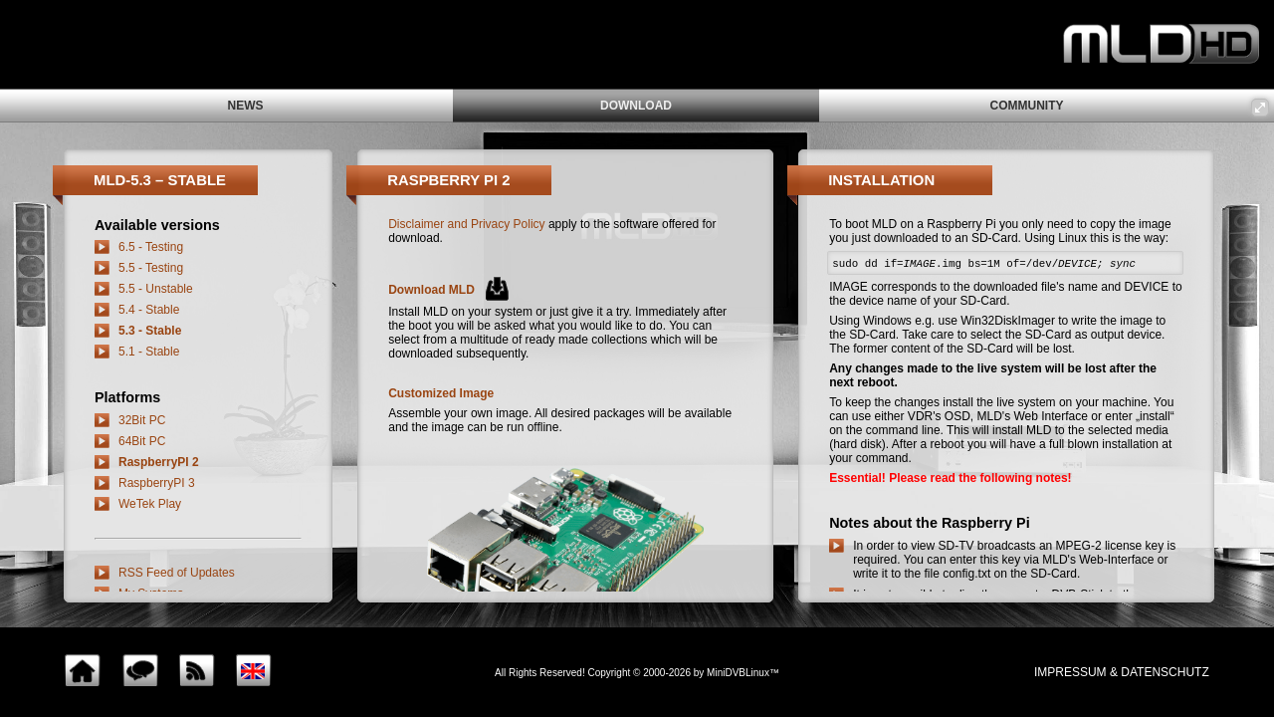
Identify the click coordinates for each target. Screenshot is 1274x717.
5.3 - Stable (149, 331)
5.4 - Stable (148, 310)
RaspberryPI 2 (158, 462)
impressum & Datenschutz (1121, 672)
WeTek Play (149, 504)
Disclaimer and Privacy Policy (466, 224)
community (1027, 106)
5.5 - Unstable (155, 289)
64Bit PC (141, 441)
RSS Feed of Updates (176, 573)
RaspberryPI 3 (156, 483)
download (636, 106)
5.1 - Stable (148, 351)
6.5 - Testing (150, 247)
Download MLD (431, 290)
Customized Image (441, 393)
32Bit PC (141, 420)
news (246, 106)
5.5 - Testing (150, 268)
